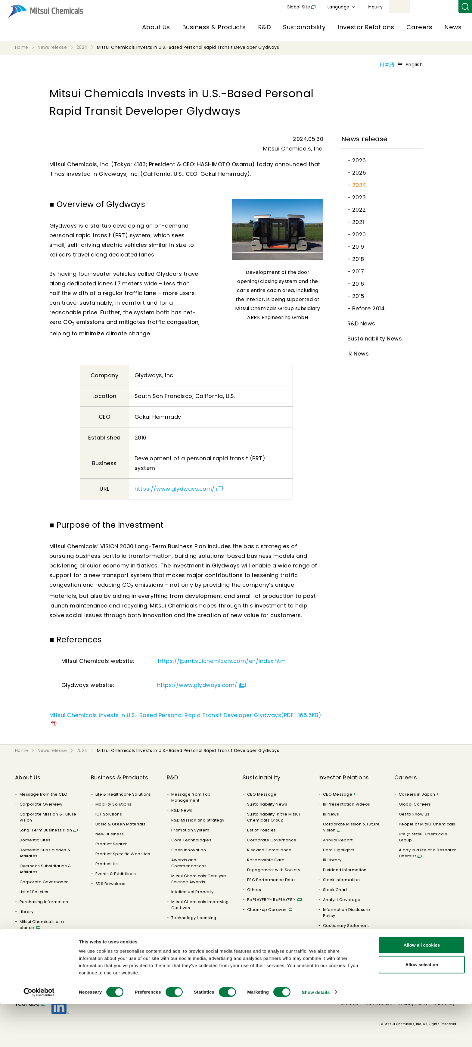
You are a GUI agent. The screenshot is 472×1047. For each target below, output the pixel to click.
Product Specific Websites (122, 854)
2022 (359, 209)
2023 (359, 197)
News (452, 27)
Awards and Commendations (188, 863)
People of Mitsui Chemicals (427, 824)
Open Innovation (188, 850)
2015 (358, 296)
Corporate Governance (44, 882)
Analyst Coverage (342, 900)
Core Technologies (191, 840)
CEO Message (261, 794)
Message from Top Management (191, 797)
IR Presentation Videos (346, 804)
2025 (359, 172)
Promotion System (190, 830)
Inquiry (445, 7)
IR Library (332, 860)
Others (254, 890)
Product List (107, 864)
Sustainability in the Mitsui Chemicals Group (273, 817)
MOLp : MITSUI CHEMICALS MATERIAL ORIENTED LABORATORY (45, 953)
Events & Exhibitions (115, 874)
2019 (358, 246)
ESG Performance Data (271, 880)
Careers (419, 27)
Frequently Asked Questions (341, 938)
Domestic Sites (35, 840)
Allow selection (421, 1007)
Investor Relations (365, 27)
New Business (109, 834)
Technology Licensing (193, 918)
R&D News (361, 323)
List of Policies (34, 892)
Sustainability (304, 27)
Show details (316, 1035)
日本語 (387, 64)
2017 (358, 271)
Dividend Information (345, 870)
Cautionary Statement (346, 925)
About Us (156, 27)
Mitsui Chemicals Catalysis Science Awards (198, 879)
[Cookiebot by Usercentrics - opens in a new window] (39, 1035)
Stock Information (341, 880)
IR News (358, 353)
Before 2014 (368, 308)
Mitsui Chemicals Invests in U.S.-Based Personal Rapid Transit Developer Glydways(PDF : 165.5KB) (185, 715)
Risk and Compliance (269, 850)
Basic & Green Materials (120, 824)
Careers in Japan (417, 794)
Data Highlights (338, 850)
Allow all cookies (422, 987)
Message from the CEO (44, 794)
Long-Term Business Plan (46, 830)
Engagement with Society (273, 870)
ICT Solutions (108, 814)
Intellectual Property (192, 892)
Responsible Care (266, 860)
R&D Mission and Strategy (198, 820)
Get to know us (414, 814)
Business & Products (214, 27)
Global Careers (415, 804)
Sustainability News (374, 338)
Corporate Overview (41, 804)
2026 (359, 160)
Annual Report (337, 840)
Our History (31, 937)
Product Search (111, 844)
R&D (264, 27)
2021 (358, 222)
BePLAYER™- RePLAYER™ (271, 900)
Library (26, 912)
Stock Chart (335, 890)
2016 (358, 283)
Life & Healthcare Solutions (123, 794)
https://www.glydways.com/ (175, 488)
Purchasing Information (44, 902)
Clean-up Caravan (267, 909)
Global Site (368, 7)
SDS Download (110, 884)
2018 (358, 259)
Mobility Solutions (113, 804)
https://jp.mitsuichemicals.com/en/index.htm (222, 661)
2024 (359, 185)
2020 (359, 234)
